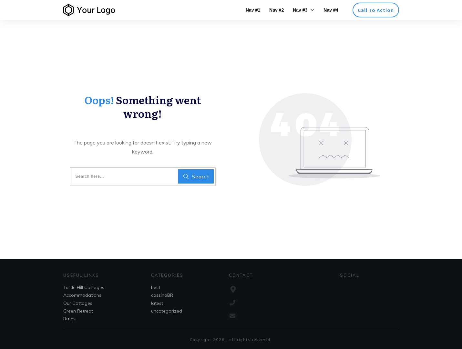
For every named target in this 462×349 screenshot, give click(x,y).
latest (157, 303)
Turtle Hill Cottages (83, 287)
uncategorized (166, 311)
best (155, 287)
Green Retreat (78, 311)
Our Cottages (77, 303)
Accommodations (82, 295)
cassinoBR (162, 295)
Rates (69, 319)
